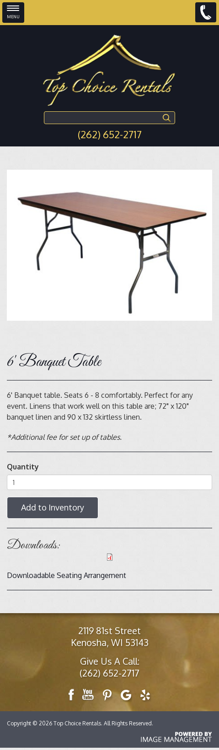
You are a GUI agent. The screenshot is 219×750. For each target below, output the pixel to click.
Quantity (23, 466)
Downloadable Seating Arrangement (66, 575)
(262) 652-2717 (110, 134)
